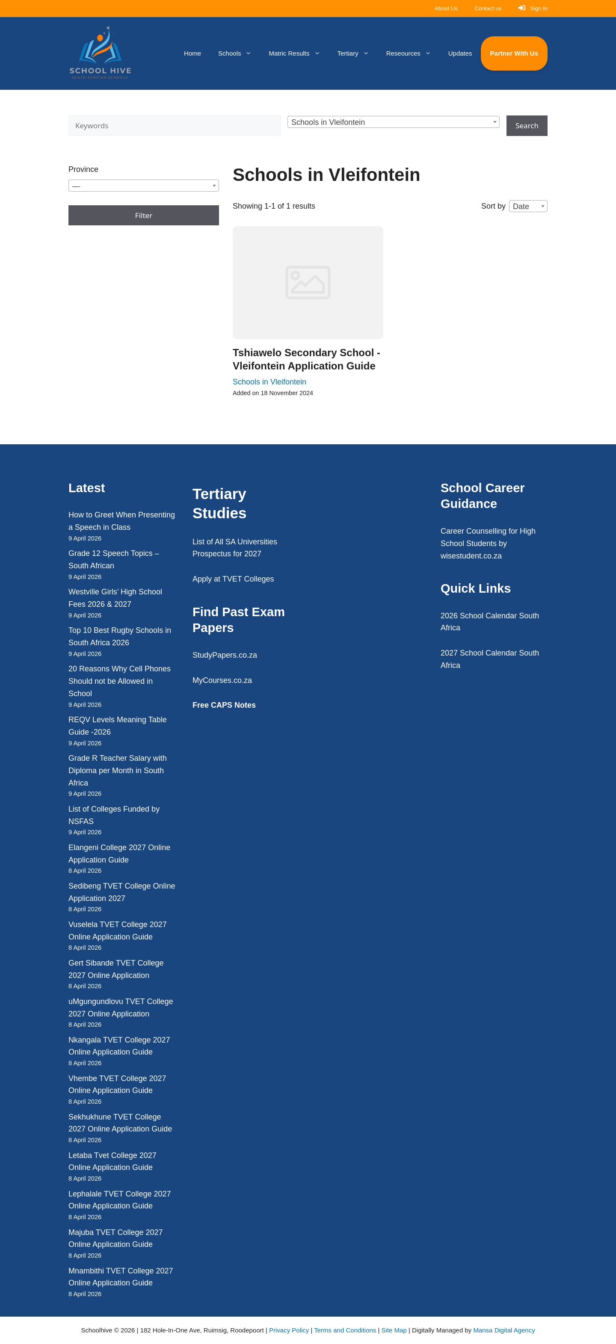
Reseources (413, 53)
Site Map (394, 1330)
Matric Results (299, 53)
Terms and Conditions (345, 1330)
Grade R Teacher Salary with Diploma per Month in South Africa (117, 770)
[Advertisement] (370, 589)
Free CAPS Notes (224, 705)
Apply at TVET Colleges (233, 579)
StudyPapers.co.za (224, 655)
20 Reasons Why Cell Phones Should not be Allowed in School (119, 681)
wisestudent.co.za (471, 556)
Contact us (488, 8)
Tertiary (358, 53)
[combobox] (393, 122)
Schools (239, 53)
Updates (460, 53)
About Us (446, 8)
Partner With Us (514, 53)
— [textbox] (76, 186)
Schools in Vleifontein (269, 382)
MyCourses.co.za (222, 680)
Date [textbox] (521, 206)
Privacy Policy (289, 1330)
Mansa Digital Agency (504, 1330)
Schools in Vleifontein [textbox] (328, 122)
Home (192, 53)
